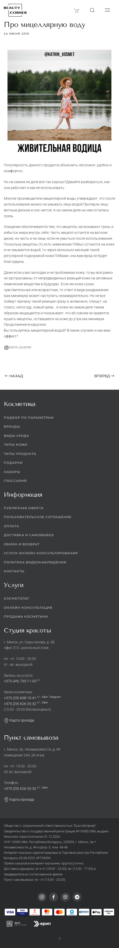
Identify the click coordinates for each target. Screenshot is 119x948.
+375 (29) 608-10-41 (20, 698)
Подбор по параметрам (29, 417)
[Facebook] (53, 897)
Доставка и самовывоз (29, 535)
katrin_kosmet (20, 347)
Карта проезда (19, 721)
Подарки (13, 463)
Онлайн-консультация (28, 608)
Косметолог (17, 599)
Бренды (12, 427)
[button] (92, 10)
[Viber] (65, 897)
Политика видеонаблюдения (35, 562)
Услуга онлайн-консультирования (41, 553)
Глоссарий (15, 481)
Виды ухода (16, 436)
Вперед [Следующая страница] (104, 376)
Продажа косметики (26, 617)
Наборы (12, 472)
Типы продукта (20, 454)
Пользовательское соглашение (38, 517)
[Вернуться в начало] (15, 10)
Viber (45, 697)
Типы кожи (15, 445)
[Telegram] (77, 897)
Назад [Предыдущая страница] (14, 376)
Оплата (11, 526)
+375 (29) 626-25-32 (20, 704)
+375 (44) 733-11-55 (20, 681)
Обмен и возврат (22, 544)
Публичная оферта (24, 508)
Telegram (55, 697)
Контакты (14, 571)
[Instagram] (41, 897)
